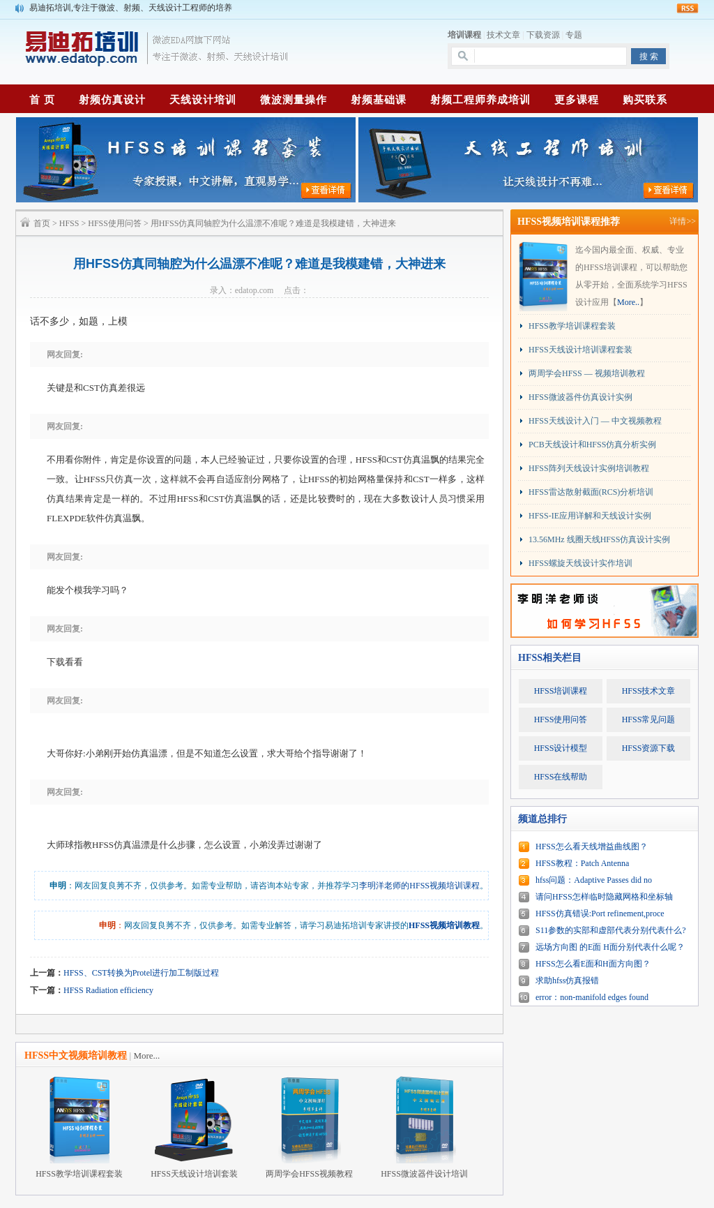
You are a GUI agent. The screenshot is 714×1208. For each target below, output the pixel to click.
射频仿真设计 (112, 99)
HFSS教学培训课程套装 (572, 326)
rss (687, 8)
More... (146, 1055)
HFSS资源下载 (649, 748)
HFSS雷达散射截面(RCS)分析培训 (591, 492)
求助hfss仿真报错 (567, 980)
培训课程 (464, 35)
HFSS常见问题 (649, 719)
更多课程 (576, 99)
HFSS (69, 223)
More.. (628, 302)
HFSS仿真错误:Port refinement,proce (600, 913)
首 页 (42, 99)
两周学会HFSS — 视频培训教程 (587, 373)
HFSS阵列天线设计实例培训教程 (589, 468)
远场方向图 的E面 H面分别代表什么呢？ (610, 947)
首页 (41, 223)
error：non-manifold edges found (592, 997)
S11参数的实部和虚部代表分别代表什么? (611, 930)
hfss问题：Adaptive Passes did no (594, 880)
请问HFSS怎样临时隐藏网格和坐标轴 (604, 897)
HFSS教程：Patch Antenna (582, 863)
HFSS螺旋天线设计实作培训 (580, 563)
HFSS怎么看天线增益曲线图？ (592, 846)
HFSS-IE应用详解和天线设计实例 (590, 516)
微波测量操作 (293, 99)
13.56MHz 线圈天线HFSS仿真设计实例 (599, 539)
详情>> (682, 221)
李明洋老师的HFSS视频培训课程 (419, 885)
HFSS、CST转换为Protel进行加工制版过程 (141, 973)
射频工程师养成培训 (480, 99)
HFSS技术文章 (649, 691)
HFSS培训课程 (561, 691)
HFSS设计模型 (561, 748)
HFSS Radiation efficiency (108, 990)
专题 (573, 35)
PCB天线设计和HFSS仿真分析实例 (592, 444)
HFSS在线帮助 (561, 777)
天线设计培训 (202, 99)
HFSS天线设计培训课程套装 (580, 350)
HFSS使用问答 (115, 223)
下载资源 (543, 35)
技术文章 (503, 35)
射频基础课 (379, 99)
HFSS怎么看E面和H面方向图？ (593, 964)
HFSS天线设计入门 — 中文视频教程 (595, 421)
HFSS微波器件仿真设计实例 (580, 397)
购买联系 (645, 99)
